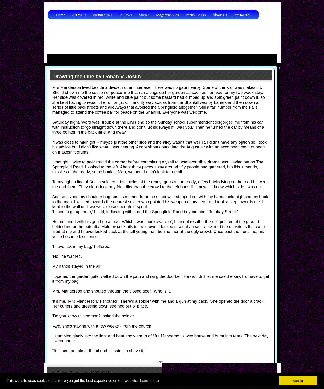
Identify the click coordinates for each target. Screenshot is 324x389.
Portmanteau (102, 15)
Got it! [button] (298, 381)
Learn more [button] (149, 381)
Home (60, 15)
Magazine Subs (167, 15)
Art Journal (242, 15)
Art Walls (79, 15)
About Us (220, 15)
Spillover (125, 15)
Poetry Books (196, 15)
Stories (144, 15)
